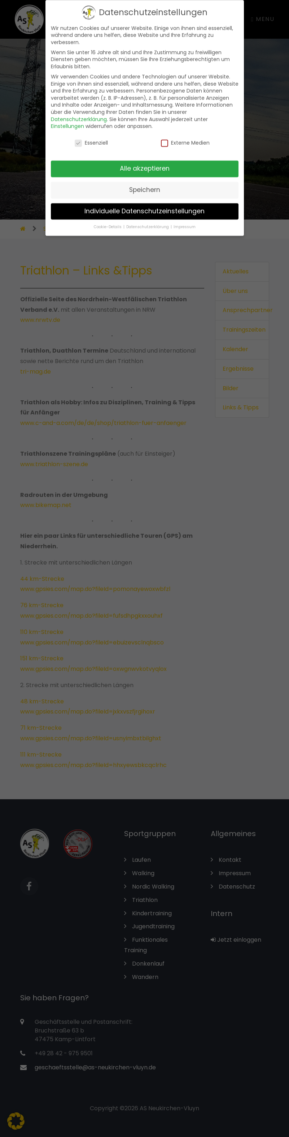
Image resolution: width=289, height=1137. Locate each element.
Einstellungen (67, 121)
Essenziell (91, 138)
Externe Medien (185, 138)
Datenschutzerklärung (79, 114)
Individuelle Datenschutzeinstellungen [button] (144, 206)
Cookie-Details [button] (108, 222)
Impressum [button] (185, 222)
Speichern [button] (144, 185)
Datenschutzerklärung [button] (148, 222)
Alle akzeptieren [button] (145, 163)
